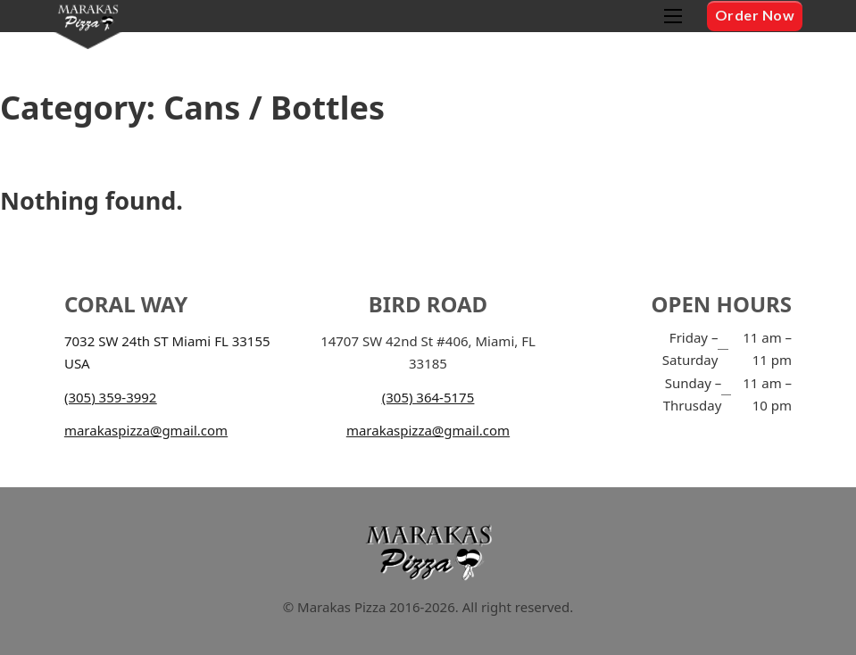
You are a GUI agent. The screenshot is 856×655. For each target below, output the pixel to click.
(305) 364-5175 (428, 397)
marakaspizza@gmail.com (146, 430)
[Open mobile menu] (673, 16)
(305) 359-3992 (110, 397)
